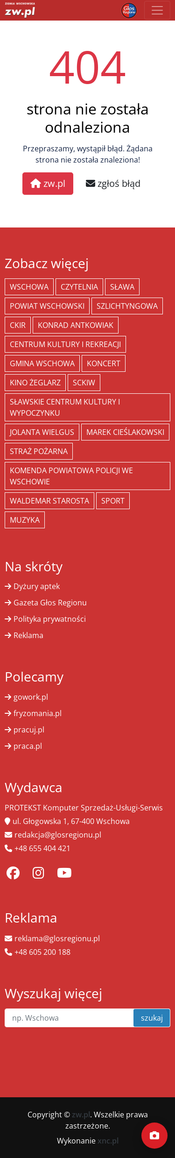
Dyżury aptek (37, 586)
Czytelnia (79, 287)
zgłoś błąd (113, 183)
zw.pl (47, 183)
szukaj (152, 1018)
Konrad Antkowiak (75, 325)
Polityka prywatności (50, 619)
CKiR (18, 325)
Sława (122, 287)
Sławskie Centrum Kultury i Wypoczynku (65, 407)
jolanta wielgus (42, 432)
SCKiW (84, 382)
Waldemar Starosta (49, 501)
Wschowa (29, 287)
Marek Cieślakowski (125, 432)
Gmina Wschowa (42, 363)
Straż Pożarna (39, 451)
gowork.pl (31, 697)
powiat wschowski (47, 306)
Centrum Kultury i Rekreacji (65, 344)
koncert (103, 363)
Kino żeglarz (35, 382)
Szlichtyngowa (127, 306)
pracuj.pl (29, 730)
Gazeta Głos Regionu (50, 602)
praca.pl (28, 746)
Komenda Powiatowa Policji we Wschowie (71, 476)
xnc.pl (108, 1141)
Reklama (28, 635)
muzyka (25, 520)
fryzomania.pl (38, 713)
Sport (113, 501)
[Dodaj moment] (154, 1135)
